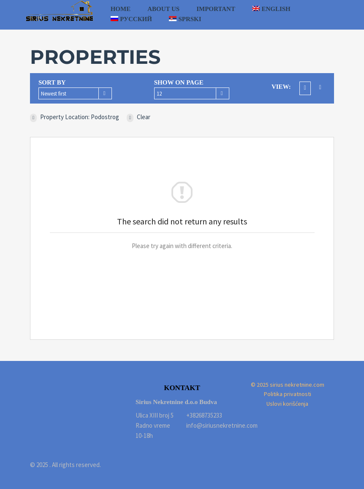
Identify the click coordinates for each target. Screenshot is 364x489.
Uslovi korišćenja (287, 403)
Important (215, 8)
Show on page (179, 82)
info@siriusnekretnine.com (207, 425)
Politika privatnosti (287, 394)
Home (121, 8)
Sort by (52, 82)
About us (163, 8)
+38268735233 (204, 415)
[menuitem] (271, 9)
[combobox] (75, 93)
